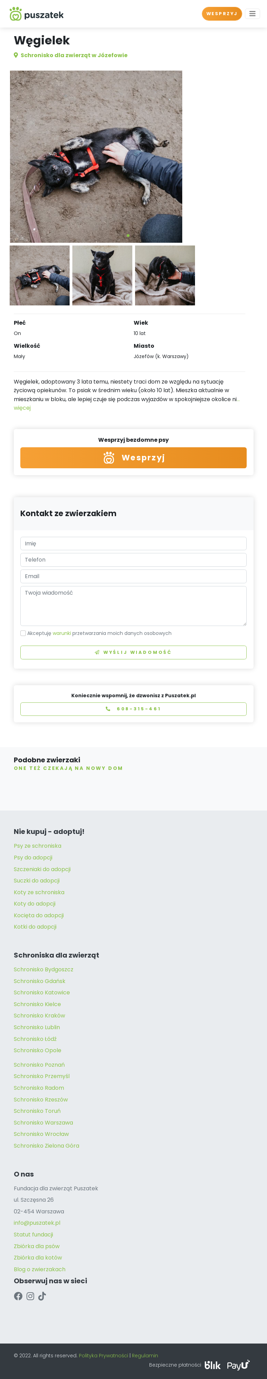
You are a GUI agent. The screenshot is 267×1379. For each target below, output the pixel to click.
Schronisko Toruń (37, 1111)
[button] (128, 235)
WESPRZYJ (222, 14)
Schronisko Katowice (42, 992)
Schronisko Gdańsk (39, 981)
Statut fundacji (33, 1235)
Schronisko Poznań (39, 1065)
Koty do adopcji (34, 904)
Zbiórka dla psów (37, 1246)
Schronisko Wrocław (41, 1134)
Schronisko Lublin (37, 1027)
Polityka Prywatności (103, 1355)
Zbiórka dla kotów (38, 1258)
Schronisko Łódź (35, 1039)
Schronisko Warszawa (43, 1123)
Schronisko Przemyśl (42, 1076)
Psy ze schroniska (37, 846)
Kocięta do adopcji (39, 915)
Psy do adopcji (33, 857)
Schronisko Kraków (39, 1016)
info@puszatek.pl (37, 1223)
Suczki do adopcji (37, 881)
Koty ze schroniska (39, 892)
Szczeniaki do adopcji (42, 869)
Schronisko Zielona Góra (46, 1146)
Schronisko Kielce (37, 1004)
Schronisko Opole (37, 1050)
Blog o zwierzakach (39, 1269)
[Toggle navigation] (252, 14)
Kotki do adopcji (35, 927)
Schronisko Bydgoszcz (43, 969)
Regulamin (145, 1355)
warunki (62, 633)
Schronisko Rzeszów (41, 1100)
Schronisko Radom (39, 1088)
